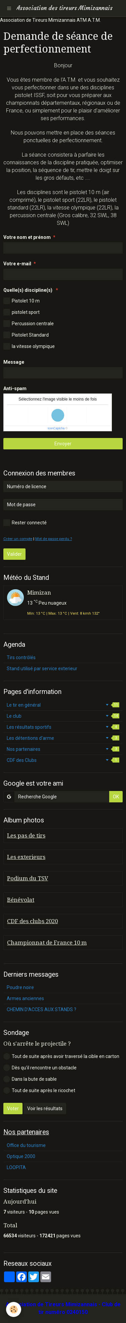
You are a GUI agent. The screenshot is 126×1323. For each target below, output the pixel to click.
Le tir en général (63, 705)
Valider (14, 554)
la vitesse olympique (29, 346)
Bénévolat (20, 899)
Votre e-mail (17, 263)
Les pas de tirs (26, 835)
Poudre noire (20, 987)
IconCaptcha (56, 428)
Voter (13, 1108)
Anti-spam (15, 388)
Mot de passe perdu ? (53, 539)
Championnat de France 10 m (47, 942)
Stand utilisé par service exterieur (42, 668)
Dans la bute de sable (30, 1079)
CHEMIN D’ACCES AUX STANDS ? (41, 1009)
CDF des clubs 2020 (32, 921)
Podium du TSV (27, 878)
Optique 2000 (21, 1156)
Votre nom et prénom (27, 237)
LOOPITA (16, 1167)
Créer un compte (17, 539)
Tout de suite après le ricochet (39, 1090)
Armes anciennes (25, 998)
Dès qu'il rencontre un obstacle (40, 1067)
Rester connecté (25, 522)
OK (116, 796)
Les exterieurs (26, 857)
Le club (63, 716)
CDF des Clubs (63, 760)
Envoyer (63, 443)
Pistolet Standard (26, 335)
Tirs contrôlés (21, 657)
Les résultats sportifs (63, 727)
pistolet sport (21, 312)
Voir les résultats (44, 1108)
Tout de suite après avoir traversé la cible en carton (61, 1056)
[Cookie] (13, 1309)
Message (13, 362)
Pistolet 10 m (21, 300)
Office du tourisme (26, 1145)
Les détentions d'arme (63, 738)
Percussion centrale (28, 323)
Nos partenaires (63, 749)
